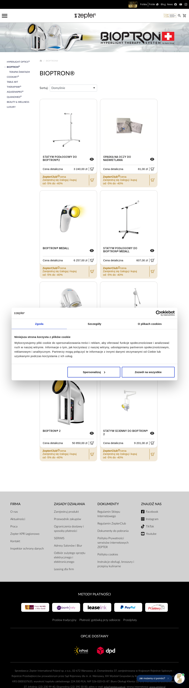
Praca (14, 526)
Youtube (151, 533)
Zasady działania (69, 504)
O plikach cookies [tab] (150, 323)
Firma (15, 504)
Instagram (152, 519)
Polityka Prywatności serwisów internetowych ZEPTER (113, 543)
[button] (154, 678)
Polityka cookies (107, 554)
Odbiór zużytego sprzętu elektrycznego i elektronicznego (69, 557)
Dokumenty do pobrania (113, 530)
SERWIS (59, 538)
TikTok (150, 526)
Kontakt (15, 541)
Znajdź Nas (151, 504)
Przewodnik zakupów (67, 519)
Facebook (152, 511)
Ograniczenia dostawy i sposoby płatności (69, 528)
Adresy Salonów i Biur (68, 545)
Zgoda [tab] (39, 323)
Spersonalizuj (94, 371)
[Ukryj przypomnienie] (168, 678)
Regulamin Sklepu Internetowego (108, 514)
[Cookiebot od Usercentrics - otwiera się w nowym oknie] (158, 313)
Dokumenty (108, 504)
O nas (14, 511)
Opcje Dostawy (94, 636)
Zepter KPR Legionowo (24, 533)
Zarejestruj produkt (66, 511)
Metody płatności (94, 594)
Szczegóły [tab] (94, 323)
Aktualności (17, 519)
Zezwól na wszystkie (148, 371)
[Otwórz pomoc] (179, 678)
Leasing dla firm (64, 569)
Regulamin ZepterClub (111, 523)
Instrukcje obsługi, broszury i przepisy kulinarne (115, 564)
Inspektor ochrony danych (27, 548)
